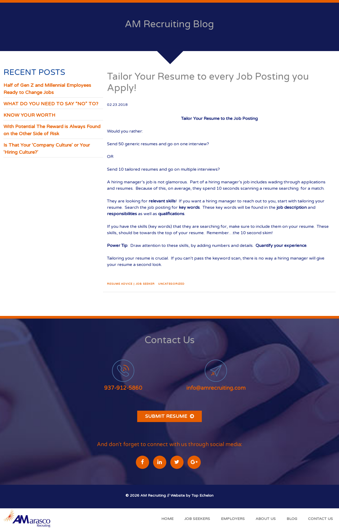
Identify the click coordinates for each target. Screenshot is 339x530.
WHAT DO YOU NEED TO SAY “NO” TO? (50, 104)
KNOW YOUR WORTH (29, 115)
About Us (266, 519)
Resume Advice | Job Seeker (130, 284)
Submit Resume (169, 416)
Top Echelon (202, 495)
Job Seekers (197, 519)
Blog (292, 519)
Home (167, 519)
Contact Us (320, 519)
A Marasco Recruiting (28, 519)
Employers (233, 519)
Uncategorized (171, 284)
